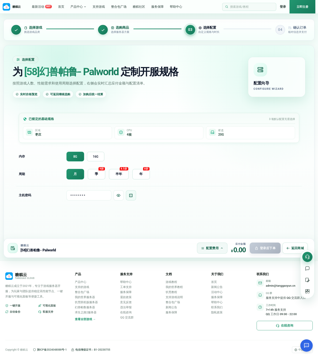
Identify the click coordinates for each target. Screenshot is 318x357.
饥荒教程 (171, 292)
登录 (283, 6)
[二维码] (307, 291)
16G (95, 156)
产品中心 (78, 6)
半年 (121, 172)
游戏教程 (171, 282)
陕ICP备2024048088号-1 (50, 349)
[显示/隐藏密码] (119, 195)
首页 (61, 6)
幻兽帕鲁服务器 (85, 307)
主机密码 (25, 195)
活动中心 (217, 292)
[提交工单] (307, 280)
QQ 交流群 (126, 317)
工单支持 (126, 287)
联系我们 (217, 307)
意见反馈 (126, 302)
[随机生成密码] (131, 195)
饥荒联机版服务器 (86, 302)
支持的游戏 (82, 287)
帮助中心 (176, 6)
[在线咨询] (307, 257)
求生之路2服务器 (86, 312)
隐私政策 (217, 312)
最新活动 (42, 7)
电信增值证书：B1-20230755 (90, 349)
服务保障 (157, 6)
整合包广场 (119, 6)
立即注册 (302, 6)
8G (75, 156)
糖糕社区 (139, 6)
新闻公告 (171, 307)
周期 (22, 174)
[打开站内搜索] (249, 7)
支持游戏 (99, 6)
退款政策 (126, 297)
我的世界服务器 (85, 297)
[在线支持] (307, 268)
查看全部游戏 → (85, 319)
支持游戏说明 (174, 297)
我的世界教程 (174, 287)
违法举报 (126, 307)
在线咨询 (126, 312)
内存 (22, 156)
